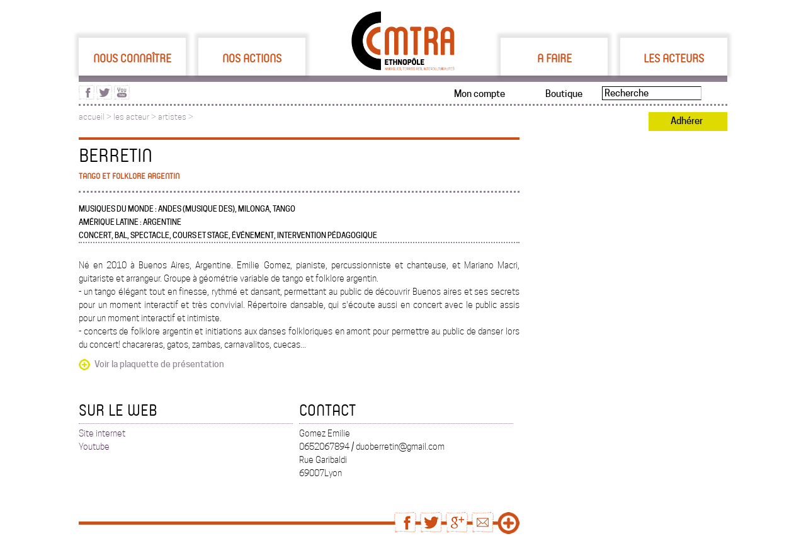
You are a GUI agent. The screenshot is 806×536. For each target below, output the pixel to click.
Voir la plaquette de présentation (159, 364)
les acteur (131, 117)
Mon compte (479, 94)
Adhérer (687, 121)
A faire (554, 58)
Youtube (94, 447)
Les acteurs (674, 58)
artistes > (175, 117)
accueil (92, 117)
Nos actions (251, 58)
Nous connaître (132, 58)
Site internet (102, 433)
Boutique (563, 94)
